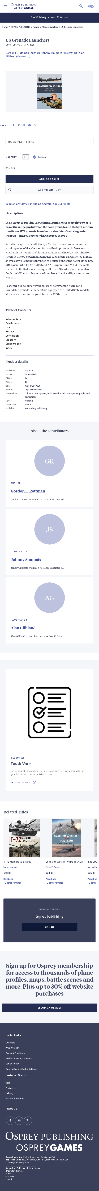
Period (36, 27)
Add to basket (49, 179)
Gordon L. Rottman (28, 491)
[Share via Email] (29, 125)
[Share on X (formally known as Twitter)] (19, 125)
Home (5, 27)
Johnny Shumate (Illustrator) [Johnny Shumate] (59, 53)
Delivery (10, 1093)
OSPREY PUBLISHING (20, 27)
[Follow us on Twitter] (28, 1121)
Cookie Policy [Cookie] (12, 1063)
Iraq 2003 (93, 861)
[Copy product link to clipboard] (35, 125)
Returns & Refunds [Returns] (15, 1098)
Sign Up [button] (49, 927)
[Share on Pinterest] (23, 125)
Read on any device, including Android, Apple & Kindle (38, 204)
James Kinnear (10, 867)
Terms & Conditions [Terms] (15, 1053)
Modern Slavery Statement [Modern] (19, 1058)
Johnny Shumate (26, 559)
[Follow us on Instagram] (19, 1121)
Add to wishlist (49, 189)
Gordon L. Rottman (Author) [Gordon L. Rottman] (23, 53)
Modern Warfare (50, 27)
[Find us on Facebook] (10, 1121)
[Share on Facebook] (13, 125)
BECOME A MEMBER (50, 1007)
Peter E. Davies (53, 867)
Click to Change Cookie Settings (21, 1069)
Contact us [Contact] (11, 1088)
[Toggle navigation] (5, 6)
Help (8, 1082)
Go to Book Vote (20, 782)
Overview (10, 1042)
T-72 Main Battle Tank (17, 861)
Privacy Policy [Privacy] (12, 1047)
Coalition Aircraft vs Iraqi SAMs (64, 861)
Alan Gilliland (23, 627)
